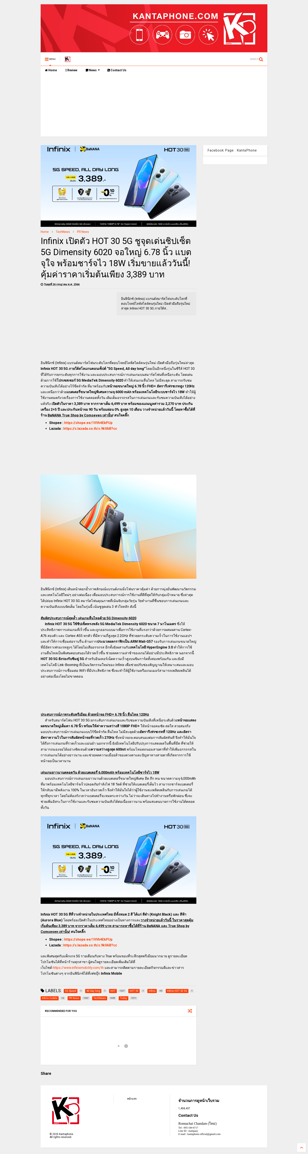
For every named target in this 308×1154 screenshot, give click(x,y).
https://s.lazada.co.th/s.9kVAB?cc (90, 429)
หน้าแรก (131, 1098)
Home (51, 70)
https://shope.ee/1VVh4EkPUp (88, 423)
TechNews (63, 231)
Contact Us (116, 70)
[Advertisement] (154, 107)
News (93, 70)
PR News (83, 231)
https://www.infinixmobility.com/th (78, 968)
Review (71, 70)
